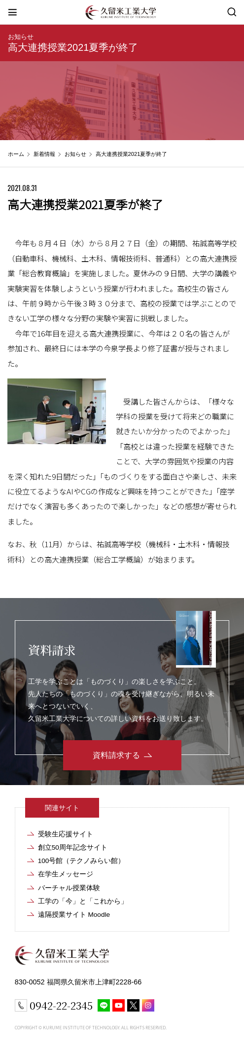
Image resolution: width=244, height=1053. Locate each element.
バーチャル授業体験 (69, 888)
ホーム (16, 154)
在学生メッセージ (65, 874)
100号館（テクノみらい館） (81, 861)
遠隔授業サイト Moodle (74, 914)
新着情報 (44, 154)
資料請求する (116, 755)
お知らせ (21, 36)
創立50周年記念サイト (72, 847)
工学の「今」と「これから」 (83, 901)
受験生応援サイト (65, 834)
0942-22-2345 (61, 1005)
